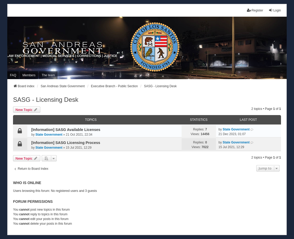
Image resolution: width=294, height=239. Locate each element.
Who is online (27, 183)
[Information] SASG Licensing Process (65, 143)
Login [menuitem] (275, 10)
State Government (48, 134)
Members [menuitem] (28, 75)
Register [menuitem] (255, 10)
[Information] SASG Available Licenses (65, 130)
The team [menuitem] (48, 75)
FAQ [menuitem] (13, 75)
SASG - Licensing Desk (45, 99)
